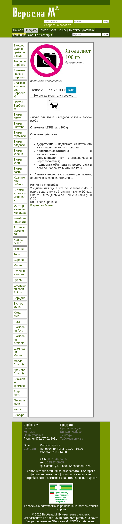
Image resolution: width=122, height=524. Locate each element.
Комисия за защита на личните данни (72, 477)
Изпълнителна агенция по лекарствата (53, 471)
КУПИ (71, 90)
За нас (28, 428)
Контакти (29, 431)
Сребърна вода (70, 428)
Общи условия (33, 435)
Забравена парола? (57, 25)
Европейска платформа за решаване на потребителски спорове (61, 507)
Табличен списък (71, 438)
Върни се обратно (42, 205)
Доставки (30, 448)
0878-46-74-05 (57, 459)
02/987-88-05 (55, 462)
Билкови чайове (71, 431)
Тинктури (66, 435)
